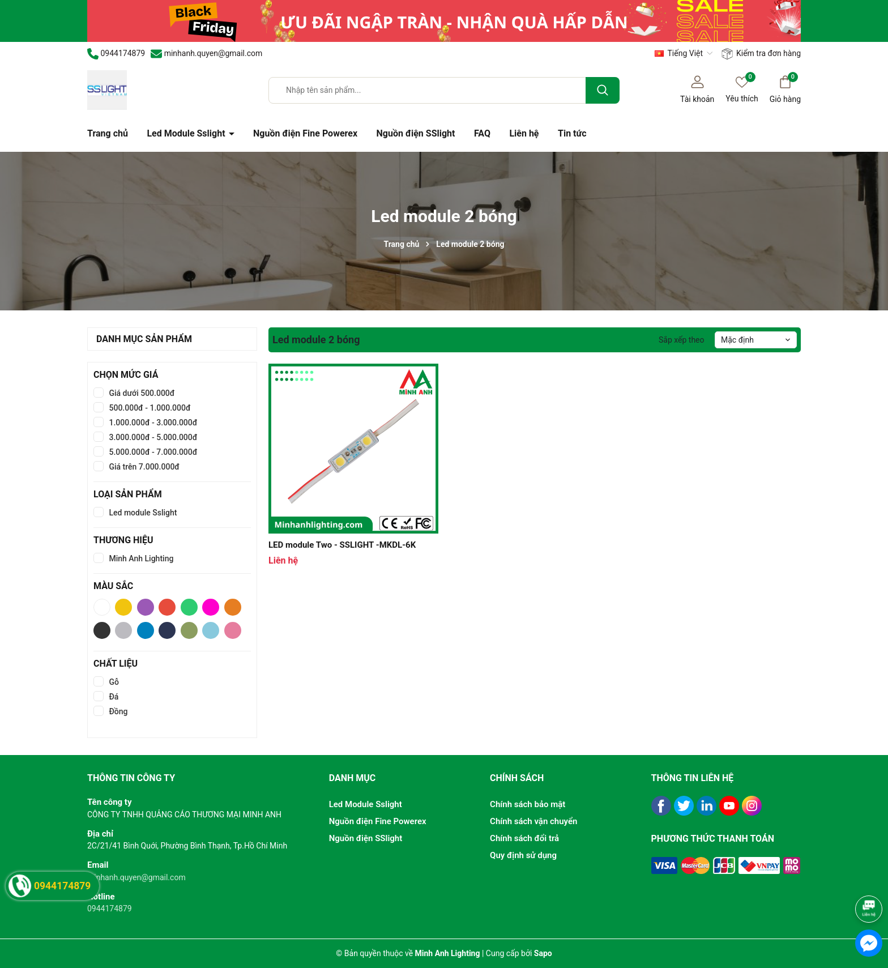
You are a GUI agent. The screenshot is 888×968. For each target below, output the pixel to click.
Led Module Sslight (187, 133)
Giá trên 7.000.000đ (143, 466)
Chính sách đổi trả (524, 838)
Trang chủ (107, 133)
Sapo (543, 953)
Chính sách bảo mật (527, 804)
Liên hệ (524, 133)
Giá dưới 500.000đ (140, 393)
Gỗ (113, 681)
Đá (112, 696)
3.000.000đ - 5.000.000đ (152, 437)
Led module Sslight (142, 512)
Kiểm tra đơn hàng (761, 53)
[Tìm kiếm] (603, 90)
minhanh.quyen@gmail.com (136, 877)
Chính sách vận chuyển (533, 821)
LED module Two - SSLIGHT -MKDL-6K (342, 545)
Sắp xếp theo (682, 339)
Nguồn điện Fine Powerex (305, 133)
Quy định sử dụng (523, 855)
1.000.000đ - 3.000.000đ (152, 422)
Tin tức (572, 133)
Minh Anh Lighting (140, 558)
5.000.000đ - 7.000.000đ (152, 452)
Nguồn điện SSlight (416, 133)
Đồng (117, 711)
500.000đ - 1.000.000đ (149, 407)
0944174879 (109, 908)
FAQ (482, 133)
